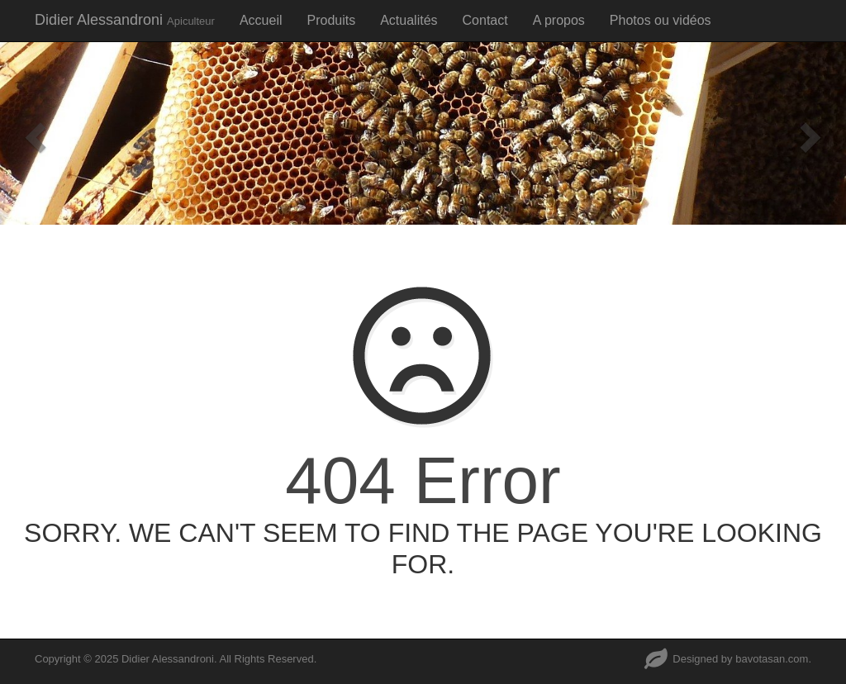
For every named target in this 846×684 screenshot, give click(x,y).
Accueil (261, 20)
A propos (559, 20)
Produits (331, 20)
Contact (485, 20)
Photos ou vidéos (660, 20)
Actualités (408, 20)
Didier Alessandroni (125, 20)
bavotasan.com (771, 659)
